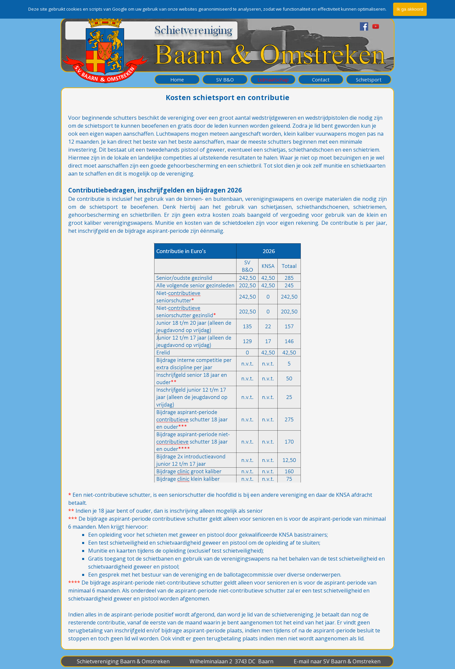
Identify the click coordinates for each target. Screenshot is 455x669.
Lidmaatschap (273, 79)
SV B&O (225, 79)
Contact (321, 79)
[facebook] (364, 26)
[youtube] (376, 26)
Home (177, 79)
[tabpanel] (227, 378)
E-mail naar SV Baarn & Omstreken (337, 661)
